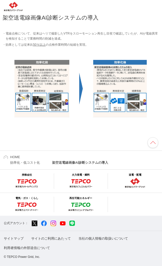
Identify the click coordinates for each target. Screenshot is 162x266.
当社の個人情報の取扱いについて (103, 238)
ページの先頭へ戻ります (153, 142)
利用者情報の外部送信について (27, 248)
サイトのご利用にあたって (51, 238)
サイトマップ (14, 238)
